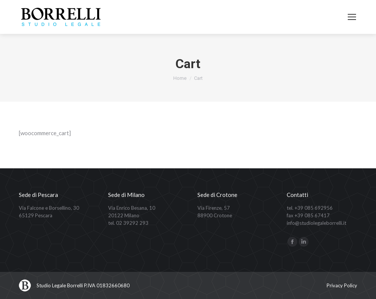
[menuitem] (342, 285)
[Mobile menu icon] (352, 17)
